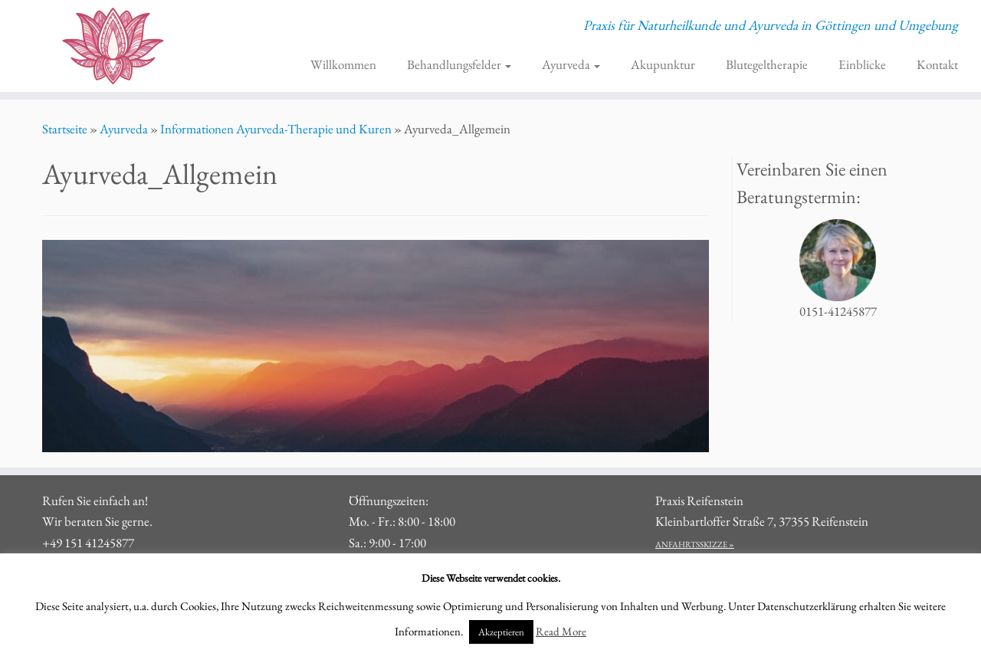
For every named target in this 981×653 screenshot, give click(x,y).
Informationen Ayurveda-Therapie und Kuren (276, 128)
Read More (561, 631)
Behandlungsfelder (459, 64)
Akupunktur (663, 64)
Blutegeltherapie (767, 64)
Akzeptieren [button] (501, 631)
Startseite (64, 128)
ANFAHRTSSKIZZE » (694, 544)
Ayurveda (571, 64)
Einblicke (862, 64)
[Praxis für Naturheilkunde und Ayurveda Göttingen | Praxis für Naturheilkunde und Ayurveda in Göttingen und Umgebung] (113, 46)
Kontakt (937, 64)
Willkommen (343, 64)
